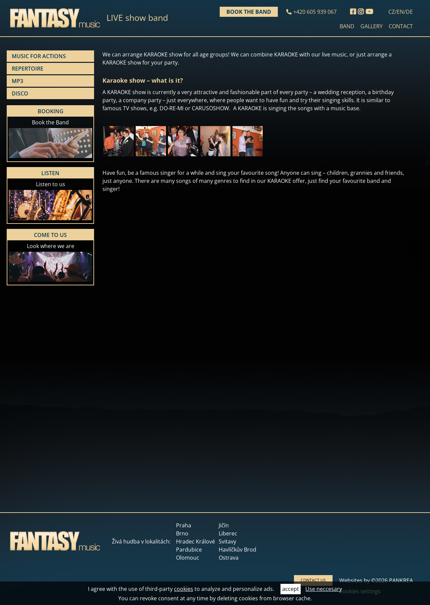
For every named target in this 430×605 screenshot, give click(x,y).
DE (409, 11)
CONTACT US (313, 580)
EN (400, 11)
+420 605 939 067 (315, 11)
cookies (183, 589)
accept (290, 589)
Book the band (248, 11)
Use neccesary (323, 589)
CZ (391, 11)
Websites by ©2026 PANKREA (376, 580)
